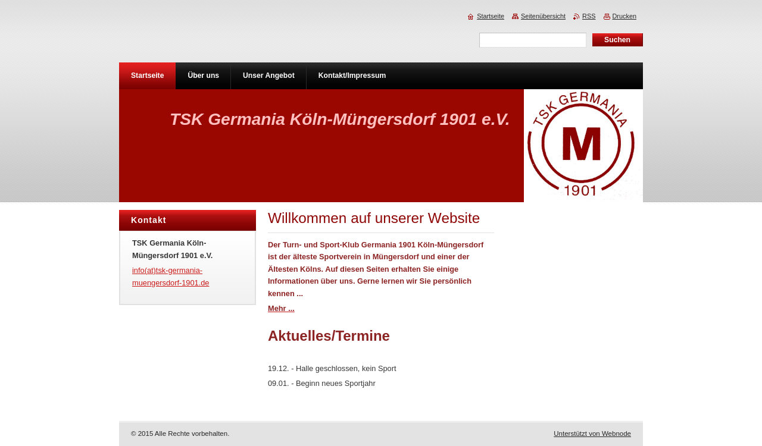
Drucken (625, 16)
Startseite (490, 16)
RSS (588, 16)
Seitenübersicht (543, 16)
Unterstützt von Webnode (592, 433)
